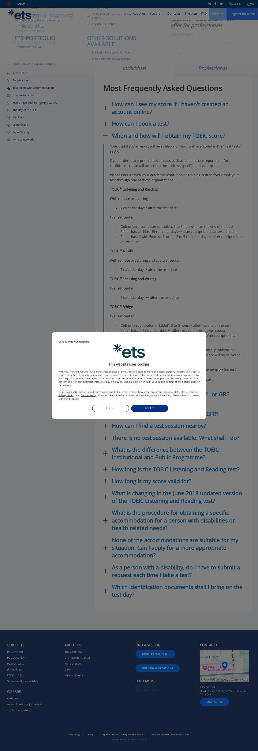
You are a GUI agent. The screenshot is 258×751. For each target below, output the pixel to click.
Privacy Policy (66, 395)
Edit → (110, 408)
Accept (149, 408)
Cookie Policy (88, 395)
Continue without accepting (74, 341)
